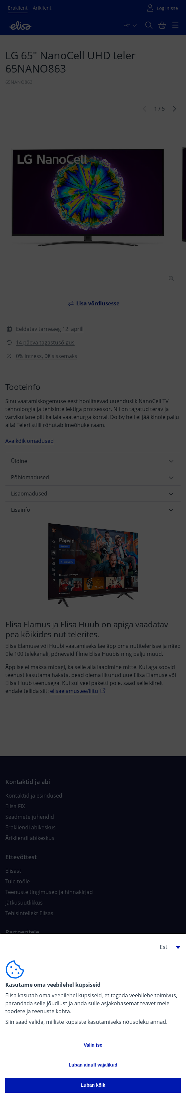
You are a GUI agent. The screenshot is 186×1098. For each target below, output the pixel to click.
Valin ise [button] (93, 1045)
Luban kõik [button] (93, 1085)
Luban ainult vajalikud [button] (93, 1065)
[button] (167, 947)
